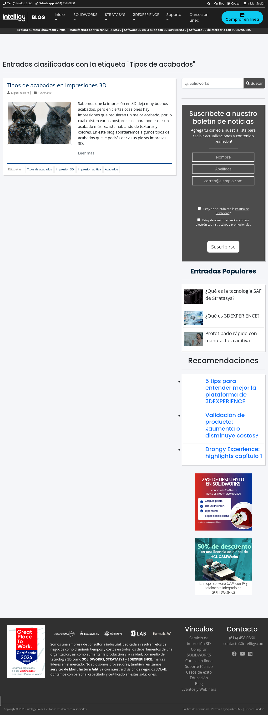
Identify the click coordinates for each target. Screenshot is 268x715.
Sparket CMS (234, 709)
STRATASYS (115, 16)
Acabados (111, 169)
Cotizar (234, 3)
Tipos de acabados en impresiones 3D (56, 85)
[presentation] (228, 197)
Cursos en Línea (198, 17)
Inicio (60, 16)
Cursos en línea (198, 660)
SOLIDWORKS (85, 16)
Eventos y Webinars (199, 689)
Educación (199, 677)
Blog (219, 3)
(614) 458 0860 (22, 3)
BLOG (38, 17)
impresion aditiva (89, 169)
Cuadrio (259, 709)
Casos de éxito (199, 672)
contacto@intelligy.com (244, 643)
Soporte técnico (199, 666)
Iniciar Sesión (254, 3)
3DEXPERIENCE (146, 16)
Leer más (86, 153)
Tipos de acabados (39, 169)
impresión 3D (65, 169)
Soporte (173, 16)
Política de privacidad (196, 709)
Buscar (254, 83)
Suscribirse (223, 246)
